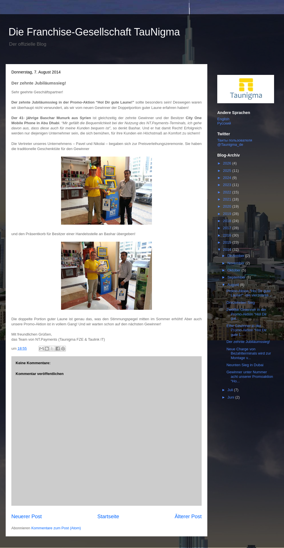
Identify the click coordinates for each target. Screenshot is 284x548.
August (233, 285)
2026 (227, 163)
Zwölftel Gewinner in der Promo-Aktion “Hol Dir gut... (246, 314)
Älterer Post (188, 516)
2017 (227, 228)
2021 (227, 199)
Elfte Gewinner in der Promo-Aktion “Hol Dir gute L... (246, 330)
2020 (227, 206)
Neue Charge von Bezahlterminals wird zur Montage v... (248, 353)
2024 (227, 178)
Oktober (234, 270)
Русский (224, 123)
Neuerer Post (26, 516)
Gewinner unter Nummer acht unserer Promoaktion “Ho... (249, 376)
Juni (231, 397)
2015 (227, 242)
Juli (230, 390)
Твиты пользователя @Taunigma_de (234, 142)
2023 (227, 185)
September (237, 277)
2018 (227, 221)
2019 (227, 214)
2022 (227, 192)
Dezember (236, 256)
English (223, 119)
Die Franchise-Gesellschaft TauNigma (94, 32)
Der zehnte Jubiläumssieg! (248, 342)
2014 (227, 249)
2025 (227, 170)
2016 (227, 235)
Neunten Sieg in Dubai (244, 365)
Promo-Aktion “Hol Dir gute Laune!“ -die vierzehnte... (249, 293)
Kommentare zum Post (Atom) (56, 528)
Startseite (108, 516)
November (236, 263)
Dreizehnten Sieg (240, 302)
